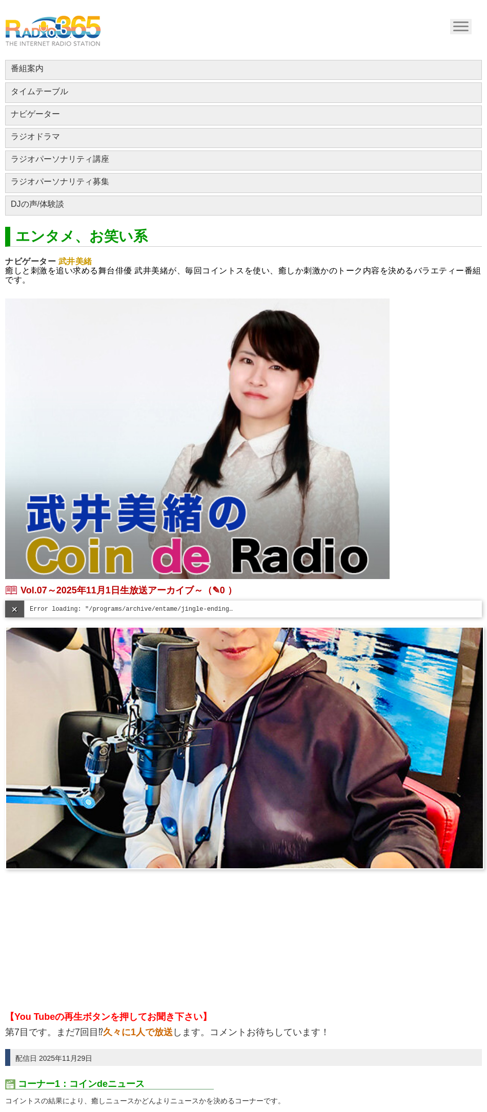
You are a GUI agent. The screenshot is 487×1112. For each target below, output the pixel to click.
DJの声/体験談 (37, 204)
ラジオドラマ (35, 136)
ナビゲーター (35, 114)
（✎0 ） (220, 590)
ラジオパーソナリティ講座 (60, 159)
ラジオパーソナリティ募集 (60, 181)
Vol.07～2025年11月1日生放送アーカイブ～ (112, 590)
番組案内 (27, 68)
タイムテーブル (39, 91)
